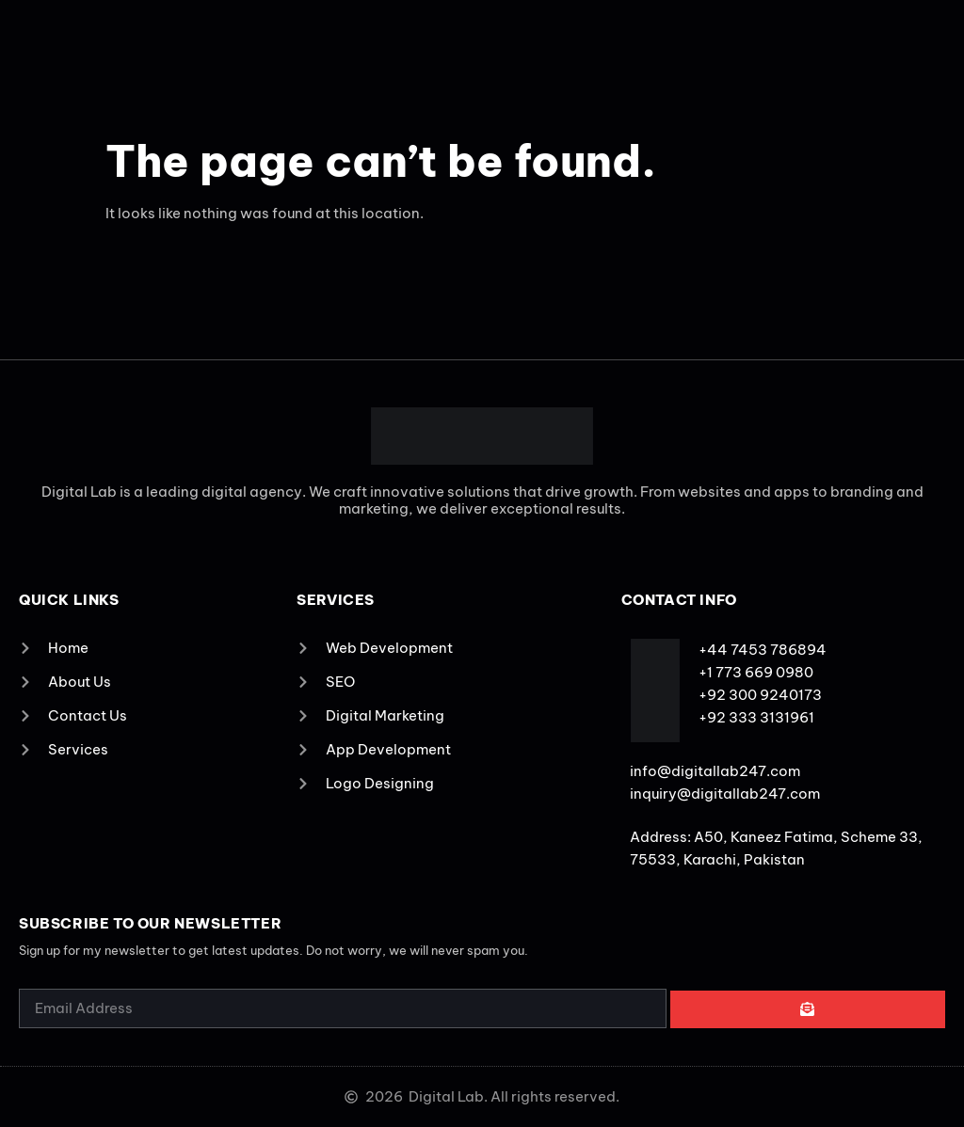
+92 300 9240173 (760, 695)
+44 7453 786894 (763, 650)
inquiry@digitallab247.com (725, 793)
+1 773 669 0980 (756, 672)
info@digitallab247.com (715, 771)
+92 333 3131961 (756, 717)
